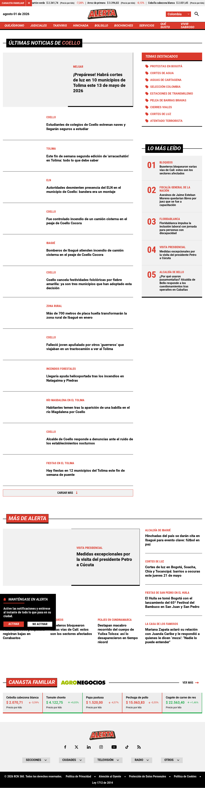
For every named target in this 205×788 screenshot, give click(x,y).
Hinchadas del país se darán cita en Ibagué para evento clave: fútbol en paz (172, 540)
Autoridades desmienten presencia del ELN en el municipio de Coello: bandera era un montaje (83, 190)
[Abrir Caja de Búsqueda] (197, 14)
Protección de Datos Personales (147, 776)
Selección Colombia (165, 87)
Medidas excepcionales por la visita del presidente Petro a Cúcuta (178, 255)
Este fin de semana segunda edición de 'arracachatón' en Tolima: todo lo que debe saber (87, 158)
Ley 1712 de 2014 (102, 783)
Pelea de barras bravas (168, 100)
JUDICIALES (40, 25)
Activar (13, 624)
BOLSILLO (105, 25)
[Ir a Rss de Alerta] (139, 747)
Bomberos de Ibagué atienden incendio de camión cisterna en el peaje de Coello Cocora (85, 252)
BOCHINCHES (127, 25)
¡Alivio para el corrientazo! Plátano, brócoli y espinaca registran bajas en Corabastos (24, 631)
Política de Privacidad (78, 776)
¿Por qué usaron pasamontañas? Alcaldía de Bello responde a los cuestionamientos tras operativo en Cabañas (177, 283)
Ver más (191, 683)
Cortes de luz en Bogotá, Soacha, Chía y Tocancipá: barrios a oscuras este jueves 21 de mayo (172, 571)
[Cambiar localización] (178, 14)
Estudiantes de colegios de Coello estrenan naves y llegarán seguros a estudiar (86, 127)
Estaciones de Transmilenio (171, 93)
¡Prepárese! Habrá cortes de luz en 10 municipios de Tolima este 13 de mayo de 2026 (99, 82)
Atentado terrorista (166, 121)
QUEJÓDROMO (15, 25)
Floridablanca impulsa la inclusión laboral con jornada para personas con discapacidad (178, 228)
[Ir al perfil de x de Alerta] (76, 747)
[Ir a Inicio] (102, 14)
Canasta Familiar (13, 3)
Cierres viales (161, 107)
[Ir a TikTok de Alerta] (126, 747)
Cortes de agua (162, 73)
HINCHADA (84, 25)
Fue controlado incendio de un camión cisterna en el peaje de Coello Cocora (86, 221)
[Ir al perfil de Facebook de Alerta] (65, 747)
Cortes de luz (160, 114)
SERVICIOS (151, 25)
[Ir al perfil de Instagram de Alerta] (101, 747)
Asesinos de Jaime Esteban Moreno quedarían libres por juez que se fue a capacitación (178, 200)
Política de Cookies (185, 776)
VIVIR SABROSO (191, 25)
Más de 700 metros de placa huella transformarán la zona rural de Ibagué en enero (86, 315)
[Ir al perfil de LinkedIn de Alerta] (89, 747)
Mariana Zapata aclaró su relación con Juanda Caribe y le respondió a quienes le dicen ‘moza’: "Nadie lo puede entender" (172, 636)
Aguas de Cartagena (165, 80)
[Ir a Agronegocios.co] (83, 683)
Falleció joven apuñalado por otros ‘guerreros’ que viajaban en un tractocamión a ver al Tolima (85, 347)
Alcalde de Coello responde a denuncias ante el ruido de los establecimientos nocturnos (89, 441)
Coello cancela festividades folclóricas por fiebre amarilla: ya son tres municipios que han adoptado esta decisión (89, 284)
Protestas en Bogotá (166, 66)
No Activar (40, 624)
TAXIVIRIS (62, 25)
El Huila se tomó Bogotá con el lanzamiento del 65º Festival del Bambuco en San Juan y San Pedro (172, 602)
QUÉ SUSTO (171, 25)
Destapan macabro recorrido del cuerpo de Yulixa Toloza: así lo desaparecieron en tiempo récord (118, 633)
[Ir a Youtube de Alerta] (114, 747)
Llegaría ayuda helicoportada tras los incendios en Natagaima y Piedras (85, 378)
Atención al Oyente (110, 776)
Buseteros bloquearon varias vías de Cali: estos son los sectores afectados (178, 170)
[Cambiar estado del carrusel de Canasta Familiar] (29, 3)
